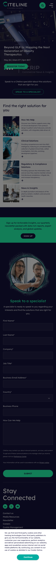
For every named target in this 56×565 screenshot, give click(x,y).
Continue (28, 557)
